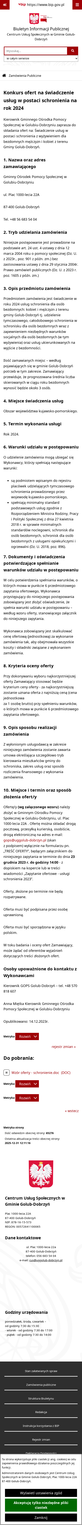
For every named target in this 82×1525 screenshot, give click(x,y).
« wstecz (72, 1110)
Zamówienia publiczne (41, 1385)
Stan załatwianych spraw (41, 1371)
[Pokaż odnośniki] (5, 5)
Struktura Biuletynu (41, 1398)
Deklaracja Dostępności (41, 1453)
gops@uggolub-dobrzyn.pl (24, 840)
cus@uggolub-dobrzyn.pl (45, 1260)
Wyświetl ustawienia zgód (41, 1493)
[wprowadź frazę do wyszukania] (36, 51)
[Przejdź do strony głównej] (41, 28)
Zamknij (41, 1517)
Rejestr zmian (41, 1439)
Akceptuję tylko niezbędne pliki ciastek (41, 1505)
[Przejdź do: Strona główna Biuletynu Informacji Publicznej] (4, 76)
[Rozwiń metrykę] (27, 1036)
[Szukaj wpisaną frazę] (73, 51)
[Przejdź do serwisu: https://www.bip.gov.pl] (41, 4)
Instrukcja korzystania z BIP (41, 1426)
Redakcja (41, 1412)
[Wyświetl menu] (77, 5)
